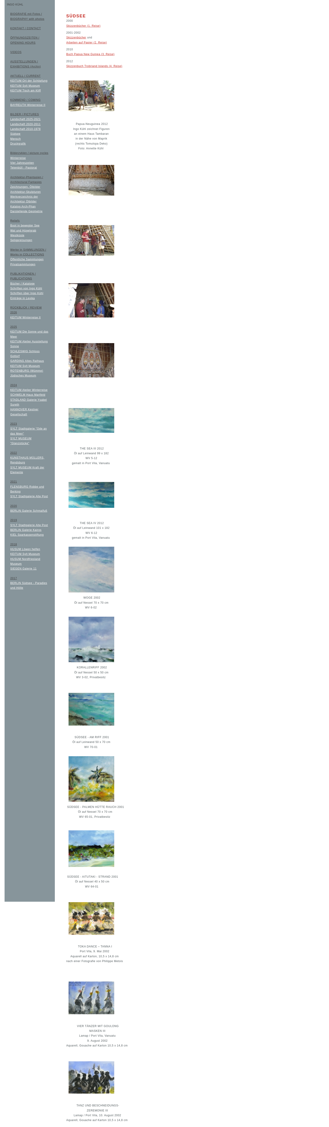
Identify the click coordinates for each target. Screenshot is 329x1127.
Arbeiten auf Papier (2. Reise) (86, 42)
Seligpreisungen (21, 240)
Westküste (17, 235)
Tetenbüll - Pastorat (23, 167)
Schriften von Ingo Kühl (26, 288)
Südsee (15, 133)
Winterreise (18, 158)
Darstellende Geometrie (26, 211)
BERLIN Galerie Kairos (26, 530)
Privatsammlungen (22, 264)
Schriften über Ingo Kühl (26, 293)
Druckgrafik (18, 143)
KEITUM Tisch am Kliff (25, 90)
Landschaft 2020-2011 (25, 124)
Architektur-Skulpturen (25, 192)
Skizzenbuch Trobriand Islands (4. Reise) (94, 66)
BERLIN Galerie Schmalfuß (28, 510)
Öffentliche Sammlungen (27, 259)
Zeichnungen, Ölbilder (25, 186)
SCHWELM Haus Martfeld (27, 394)
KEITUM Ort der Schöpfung (29, 80)
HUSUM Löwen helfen (25, 549)
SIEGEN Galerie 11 (23, 568)
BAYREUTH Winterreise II (27, 105)
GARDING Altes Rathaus (27, 361)
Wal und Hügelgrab (23, 230)
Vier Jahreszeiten (22, 162)
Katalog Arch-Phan (23, 206)
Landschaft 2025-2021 (25, 119)
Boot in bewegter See (25, 225)
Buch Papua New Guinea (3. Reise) (90, 54)
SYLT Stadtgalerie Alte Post (29, 496)
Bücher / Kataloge (22, 283)
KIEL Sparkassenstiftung (27, 534)
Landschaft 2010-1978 (25, 129)
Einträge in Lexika (22, 298)
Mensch (15, 138)
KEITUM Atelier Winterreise (29, 390)
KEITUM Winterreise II (25, 317)
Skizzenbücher (76, 37)
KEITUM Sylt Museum (25, 85)
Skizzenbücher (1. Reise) (83, 25)
